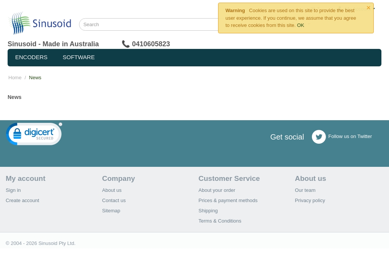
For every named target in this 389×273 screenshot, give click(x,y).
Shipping (208, 210)
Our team (305, 190)
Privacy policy (310, 200)
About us (112, 190)
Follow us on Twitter (342, 137)
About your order (217, 190)
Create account (22, 200)
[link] (34, 135)
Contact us (114, 200)
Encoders (31, 57)
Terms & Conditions (220, 221)
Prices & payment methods (228, 200)
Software (79, 57)
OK (300, 25)
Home (15, 77)
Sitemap (111, 210)
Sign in (13, 190)
